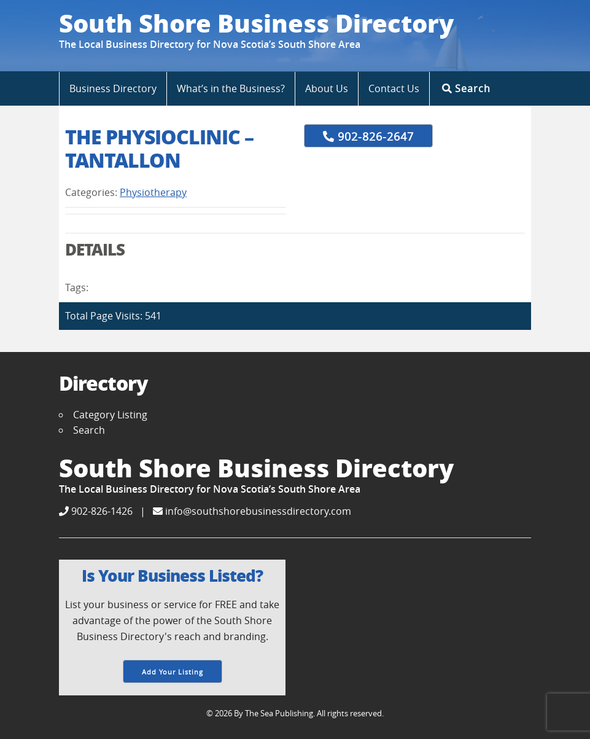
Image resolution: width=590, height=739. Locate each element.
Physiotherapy (153, 192)
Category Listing (110, 414)
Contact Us (393, 88)
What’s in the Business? (231, 88)
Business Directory (113, 88)
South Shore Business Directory (256, 23)
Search (466, 88)
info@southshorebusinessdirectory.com (252, 511)
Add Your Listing (172, 671)
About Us (326, 88)
